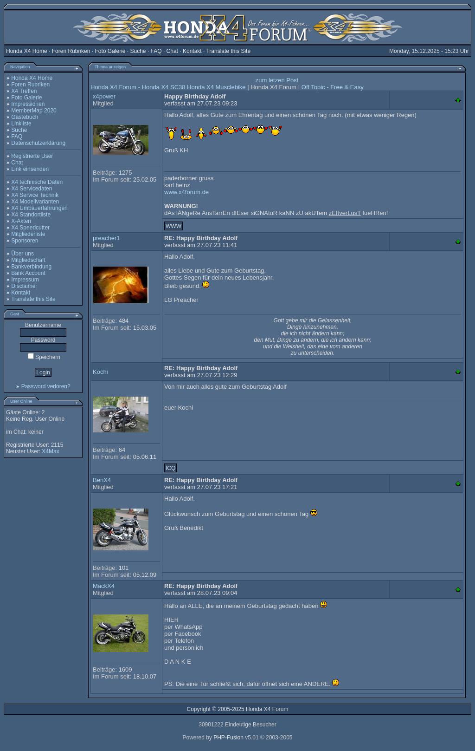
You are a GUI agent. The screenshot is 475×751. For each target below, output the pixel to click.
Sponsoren (24, 240)
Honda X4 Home (26, 51)
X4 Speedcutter (30, 227)
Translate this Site (228, 51)
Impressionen (28, 104)
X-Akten (21, 221)
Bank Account (28, 273)
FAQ (156, 51)
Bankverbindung (31, 266)
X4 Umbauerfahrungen (39, 208)
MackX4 (104, 585)
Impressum (25, 279)
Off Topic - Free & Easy (333, 87)
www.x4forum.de (186, 192)
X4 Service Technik (34, 195)
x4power (104, 96)
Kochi (100, 371)
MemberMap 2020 (33, 110)
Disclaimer (24, 286)
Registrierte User (32, 156)
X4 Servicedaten (31, 188)
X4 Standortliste (31, 214)
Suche (138, 51)
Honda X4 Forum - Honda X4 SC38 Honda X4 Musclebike (168, 87)
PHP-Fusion (228, 737)
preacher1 (106, 238)
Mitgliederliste (28, 234)
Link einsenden (30, 169)
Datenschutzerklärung (38, 143)
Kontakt (192, 51)
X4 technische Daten (37, 182)
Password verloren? (46, 386)
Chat (172, 51)
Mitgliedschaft (28, 260)
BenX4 (102, 480)
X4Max (50, 451)
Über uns (22, 253)
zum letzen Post (277, 80)
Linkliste (21, 123)
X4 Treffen (24, 91)
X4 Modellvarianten (35, 201)
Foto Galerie (110, 51)
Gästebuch (24, 117)
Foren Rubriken (71, 51)
